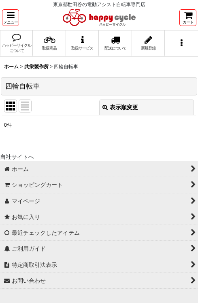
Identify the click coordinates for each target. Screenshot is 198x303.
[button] (10, 17)
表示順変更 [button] (120, 107)
